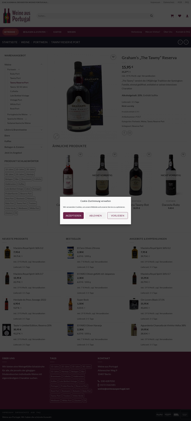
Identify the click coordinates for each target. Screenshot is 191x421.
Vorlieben (117, 215)
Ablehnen (95, 215)
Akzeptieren (73, 215)
